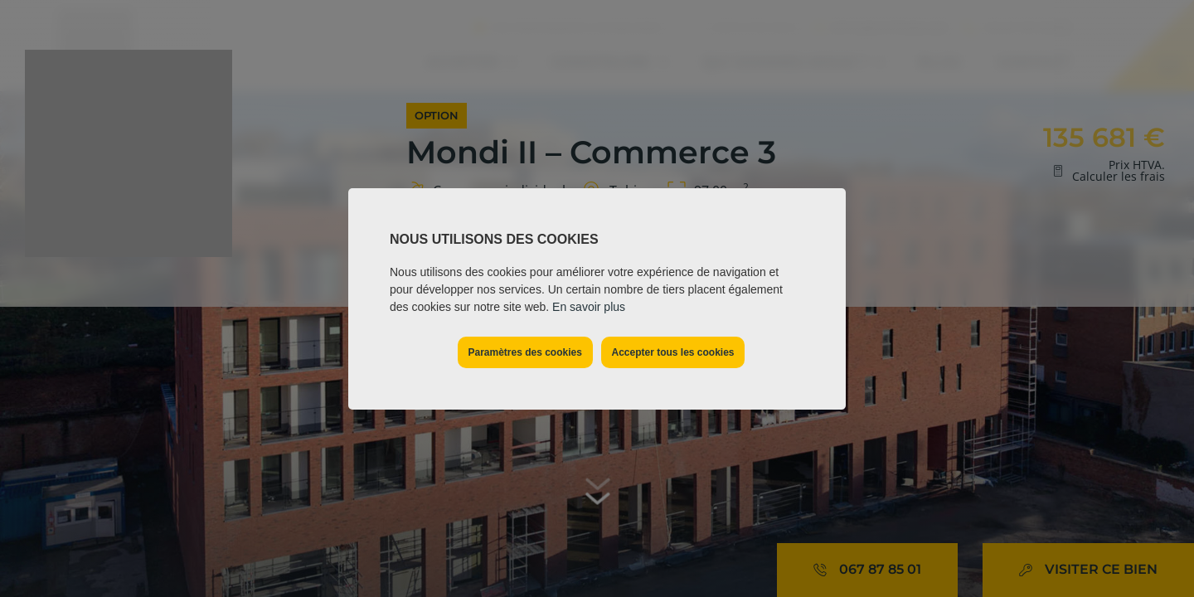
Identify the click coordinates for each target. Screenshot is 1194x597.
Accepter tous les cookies (672, 352)
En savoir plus (588, 306)
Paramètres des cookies (524, 352)
